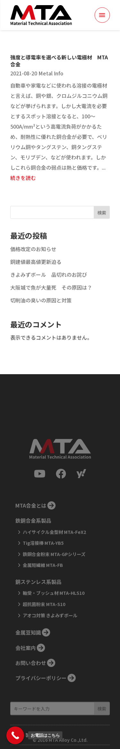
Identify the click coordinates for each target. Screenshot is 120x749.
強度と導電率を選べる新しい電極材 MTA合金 (59, 70)
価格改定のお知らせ (33, 258)
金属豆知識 (28, 648)
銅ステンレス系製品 (38, 597)
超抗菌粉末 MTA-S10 (44, 619)
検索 (101, 222)
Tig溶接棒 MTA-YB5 (43, 558)
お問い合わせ (30, 678)
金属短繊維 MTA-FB (43, 580)
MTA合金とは (30, 521)
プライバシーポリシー (41, 693)
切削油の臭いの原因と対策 (41, 310)
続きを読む (23, 187)
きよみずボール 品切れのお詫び (48, 284)
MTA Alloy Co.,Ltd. (68, 740)
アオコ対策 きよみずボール (50, 630)
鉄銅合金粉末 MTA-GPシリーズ (54, 569)
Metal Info (50, 83)
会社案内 (25, 663)
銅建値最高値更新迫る (35, 271)
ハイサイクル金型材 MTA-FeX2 (54, 547)
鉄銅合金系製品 (33, 536)
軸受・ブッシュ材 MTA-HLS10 (53, 608)
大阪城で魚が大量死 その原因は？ (51, 297)
